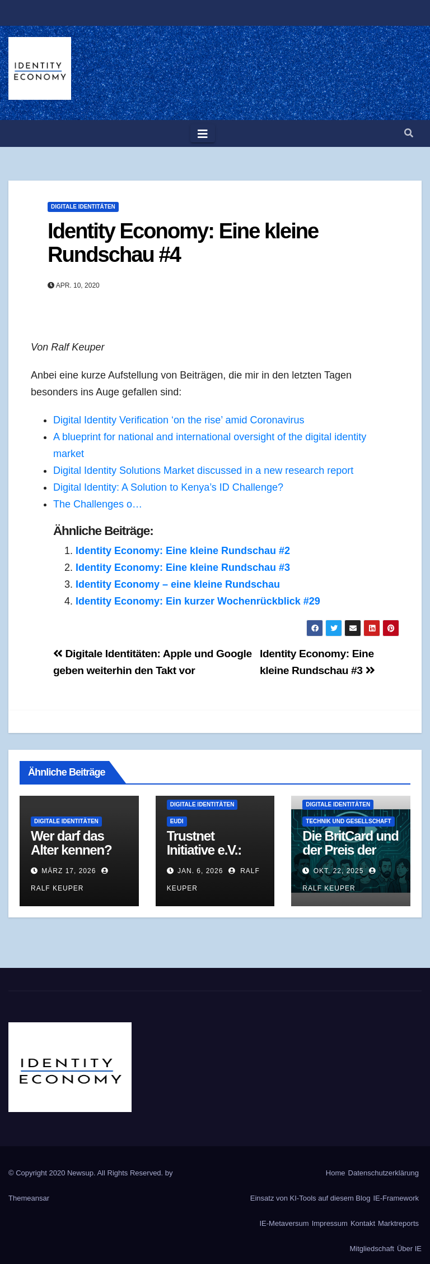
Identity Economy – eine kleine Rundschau (178, 584)
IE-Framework (396, 1198)
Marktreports (398, 1223)
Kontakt (362, 1223)
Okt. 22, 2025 (339, 871)
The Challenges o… (97, 504)
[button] (409, 133)
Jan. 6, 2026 (200, 871)
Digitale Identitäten (83, 207)
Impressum (330, 1223)
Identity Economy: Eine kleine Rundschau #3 (183, 567)
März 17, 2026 (68, 871)
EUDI (177, 821)
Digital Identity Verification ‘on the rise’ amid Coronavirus (179, 420)
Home (335, 1173)
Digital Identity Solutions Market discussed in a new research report (203, 470)
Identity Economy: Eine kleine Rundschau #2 (183, 550)
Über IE (409, 1248)
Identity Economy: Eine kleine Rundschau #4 (183, 242)
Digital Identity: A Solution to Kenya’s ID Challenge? (168, 487)
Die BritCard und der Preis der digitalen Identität (350, 856)
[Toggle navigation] (202, 133)
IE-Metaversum (284, 1223)
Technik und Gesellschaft (348, 821)
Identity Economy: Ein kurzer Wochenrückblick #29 (198, 601)
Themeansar (28, 1198)
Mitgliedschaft (371, 1248)
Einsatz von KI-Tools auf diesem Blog (310, 1198)
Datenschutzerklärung (383, 1173)
